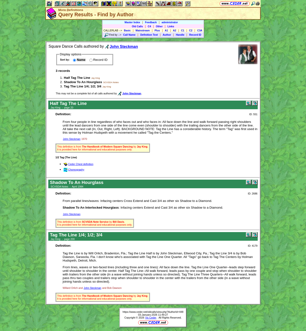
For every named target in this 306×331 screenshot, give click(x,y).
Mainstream (143, 30)
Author (167, 34)
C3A (199, 30)
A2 (174, 30)
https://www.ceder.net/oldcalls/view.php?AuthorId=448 (153, 311)
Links (171, 26)
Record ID (195, 34)
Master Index (132, 22)
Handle (180, 34)
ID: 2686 (252, 193)
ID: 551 (253, 114)
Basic (127, 30)
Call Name (129, 34)
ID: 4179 (252, 245)
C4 (149, 26)
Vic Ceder (150, 317)
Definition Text (149, 34)
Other (159, 26)
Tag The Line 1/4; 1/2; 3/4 (82, 86)
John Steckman (71, 138)
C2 (190, 30)
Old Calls (137, 26)
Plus (157, 30)
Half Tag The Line (77, 78)
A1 (166, 30)
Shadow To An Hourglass (83, 82)
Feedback (151, 22)
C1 (182, 30)
